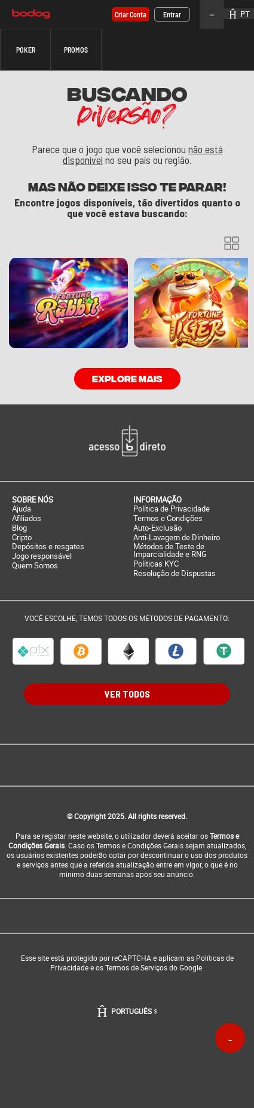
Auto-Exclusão (157, 528)
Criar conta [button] (130, 14)
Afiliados (26, 518)
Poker (25, 49)
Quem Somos (35, 566)
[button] (25, 50)
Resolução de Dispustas (174, 573)
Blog (19, 528)
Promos (76, 49)
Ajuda (21, 509)
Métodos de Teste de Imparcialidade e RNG (170, 550)
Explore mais (127, 378)
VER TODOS (127, 693)
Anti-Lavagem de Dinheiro (176, 537)
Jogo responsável (42, 556)
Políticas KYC (156, 564)
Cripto (22, 537)
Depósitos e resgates (48, 546)
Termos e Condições (168, 518)
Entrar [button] (172, 14)
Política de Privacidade (171, 509)
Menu (212, 14)
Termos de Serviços (136, 967)
